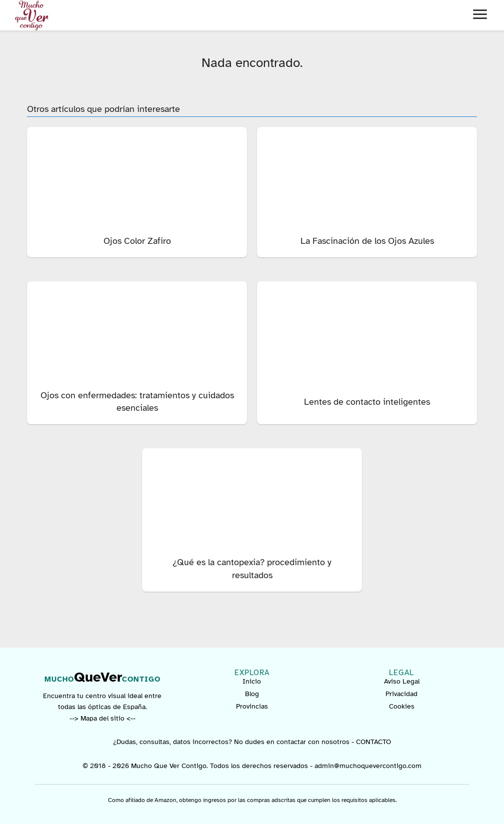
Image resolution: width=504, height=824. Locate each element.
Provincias (252, 706)
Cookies (401, 706)
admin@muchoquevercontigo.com (368, 766)
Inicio (251, 681)
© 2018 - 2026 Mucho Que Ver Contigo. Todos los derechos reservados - (198, 766)
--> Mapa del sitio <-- (103, 718)
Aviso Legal (402, 681)
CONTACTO (373, 742)
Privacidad (402, 694)
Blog (252, 694)
